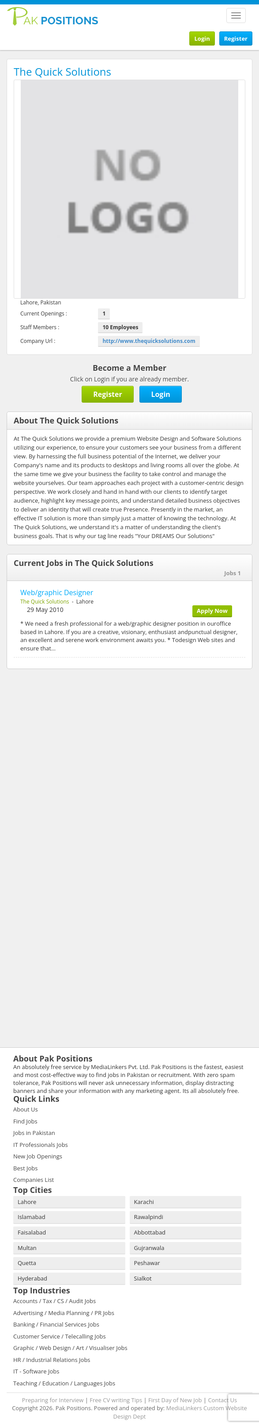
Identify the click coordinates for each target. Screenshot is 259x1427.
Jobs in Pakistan (34, 1133)
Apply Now (212, 611)
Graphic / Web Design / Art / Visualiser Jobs (70, 1348)
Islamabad (31, 1217)
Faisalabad (32, 1232)
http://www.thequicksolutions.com (148, 341)
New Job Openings (37, 1156)
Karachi (144, 1202)
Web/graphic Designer (56, 592)
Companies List (33, 1180)
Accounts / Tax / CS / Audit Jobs (54, 1301)
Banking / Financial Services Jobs (56, 1324)
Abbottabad (150, 1232)
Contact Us (222, 1400)
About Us (25, 1109)
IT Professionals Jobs (40, 1145)
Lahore (27, 1202)
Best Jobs (25, 1168)
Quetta (27, 1263)
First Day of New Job (175, 1400)
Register (236, 38)
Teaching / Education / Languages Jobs (64, 1383)
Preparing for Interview (53, 1400)
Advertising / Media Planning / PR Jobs (63, 1313)
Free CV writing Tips (116, 1400)
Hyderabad (32, 1278)
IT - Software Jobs (36, 1371)
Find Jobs (25, 1121)
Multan (27, 1248)
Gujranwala (149, 1248)
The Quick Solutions (44, 601)
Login (202, 38)
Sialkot (143, 1278)
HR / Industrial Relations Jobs (51, 1360)
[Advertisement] (62, 733)
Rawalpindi (148, 1217)
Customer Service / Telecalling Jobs (59, 1336)
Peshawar (147, 1263)
